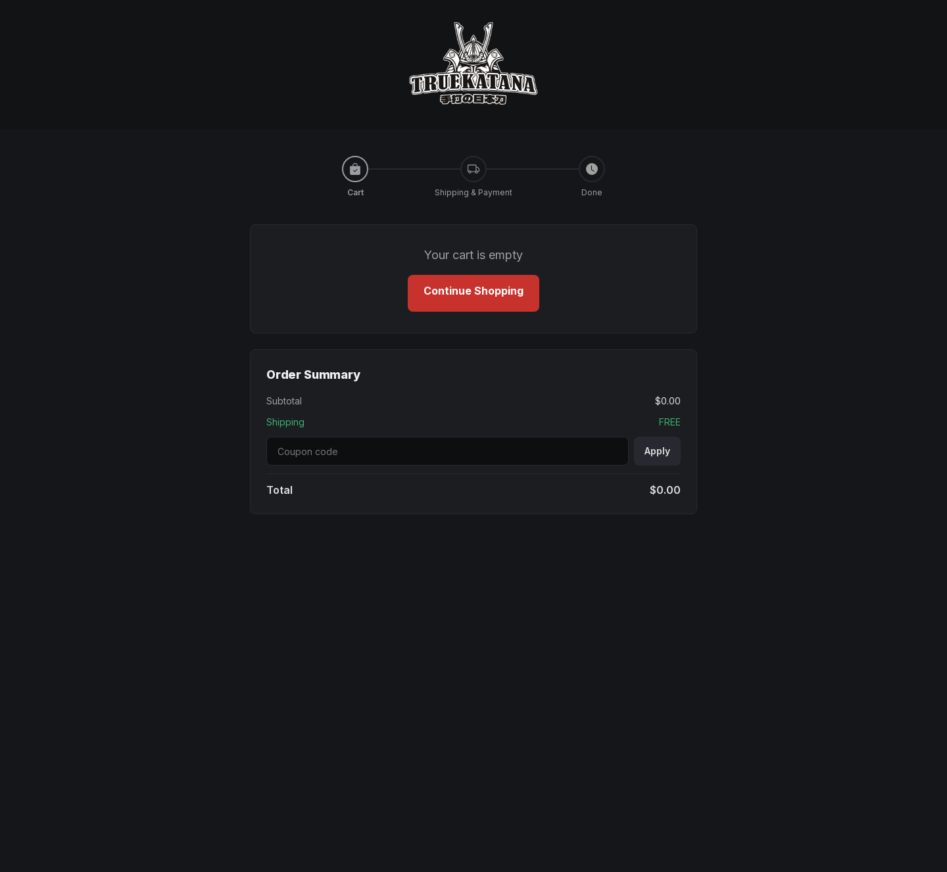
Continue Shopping (473, 290)
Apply (657, 450)
